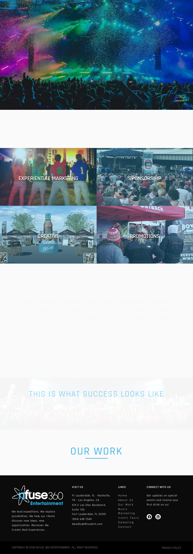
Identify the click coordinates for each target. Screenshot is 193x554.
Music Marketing (126, 511)
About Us (126, 500)
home (122, 495)
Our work (126, 505)
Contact (125, 527)
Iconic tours (128, 518)
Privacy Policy (171, 548)
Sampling (126, 522)
